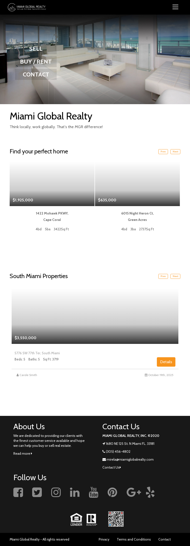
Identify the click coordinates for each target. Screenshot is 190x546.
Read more (22, 453)
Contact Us (111, 467)
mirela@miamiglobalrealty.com (130, 459)
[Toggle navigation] (175, 7)
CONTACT (36, 74)
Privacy (104, 539)
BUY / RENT (36, 61)
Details (166, 361)
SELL (36, 48)
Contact (164, 539)
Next (175, 151)
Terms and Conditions (134, 539)
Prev (163, 151)
